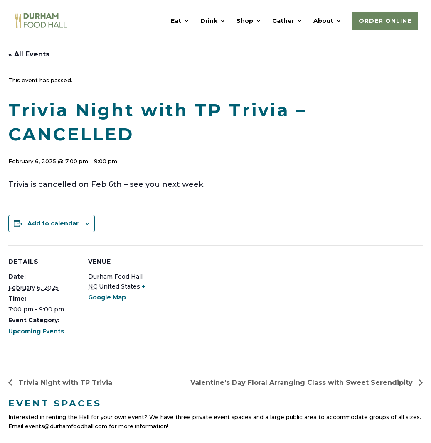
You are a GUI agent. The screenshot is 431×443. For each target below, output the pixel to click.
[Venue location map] (212, 303)
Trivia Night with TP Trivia (64, 383)
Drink (208, 21)
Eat (176, 21)
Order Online (385, 20)
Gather (283, 21)
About (323, 21)
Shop (244, 21)
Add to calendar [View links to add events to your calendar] (53, 223)
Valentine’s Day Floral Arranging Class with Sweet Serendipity (302, 383)
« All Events (28, 54)
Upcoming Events (36, 331)
